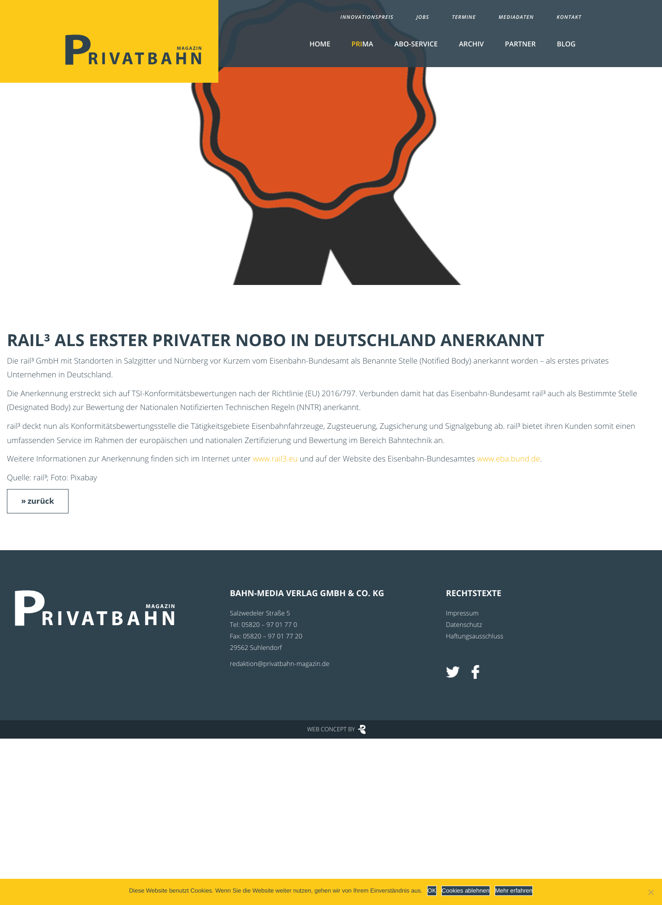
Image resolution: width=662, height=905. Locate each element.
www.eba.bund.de (508, 458)
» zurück (37, 500)
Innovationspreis (367, 17)
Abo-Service (416, 44)
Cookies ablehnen (466, 890)
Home (319, 44)
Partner (520, 44)
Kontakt (569, 17)
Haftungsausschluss (474, 636)
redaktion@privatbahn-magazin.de (279, 664)
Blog (566, 44)
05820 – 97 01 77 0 (269, 624)
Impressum (462, 613)
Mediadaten (516, 17)
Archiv (471, 44)
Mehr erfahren (514, 890)
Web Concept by (331, 729)
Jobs (422, 17)
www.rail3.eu (275, 458)
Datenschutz (464, 624)
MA (362, 44)
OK (432, 890)
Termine (464, 17)
